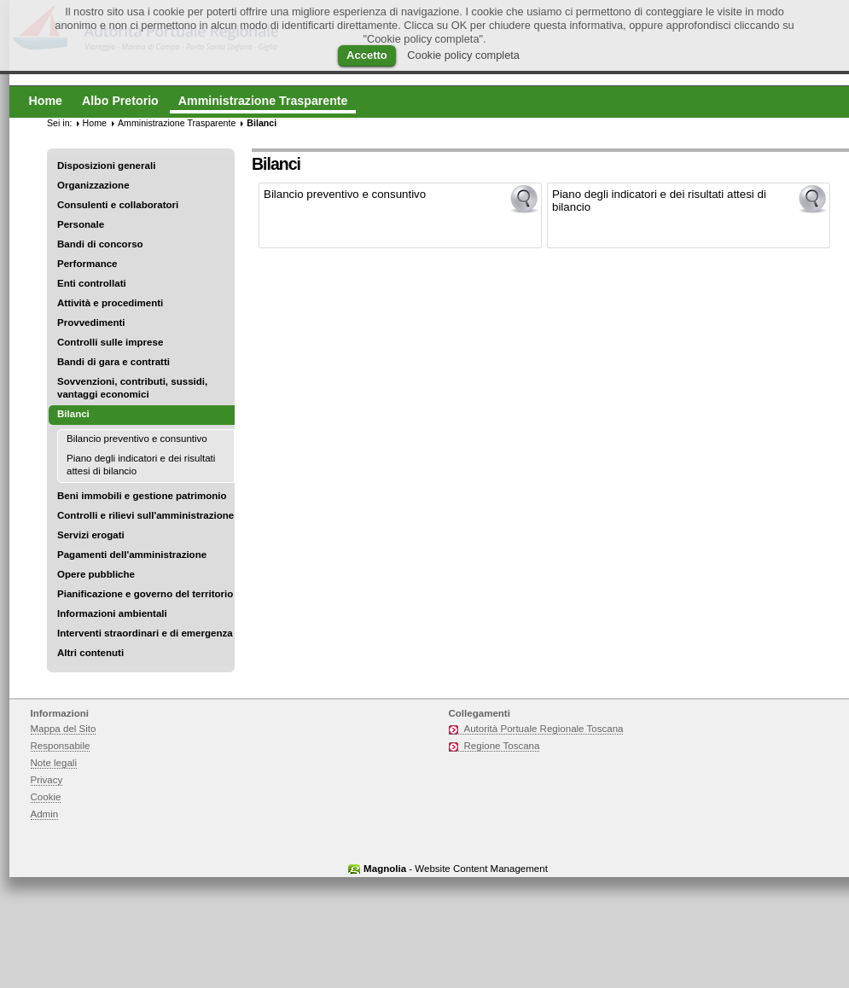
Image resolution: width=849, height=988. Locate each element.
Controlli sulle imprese (110, 342)
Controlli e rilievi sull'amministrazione (145, 515)
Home (95, 123)
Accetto (366, 55)
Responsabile (60, 746)
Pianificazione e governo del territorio (145, 594)
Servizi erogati (91, 535)
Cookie (46, 797)
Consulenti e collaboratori (117, 205)
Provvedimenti (91, 322)
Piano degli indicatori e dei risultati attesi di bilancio (141, 464)
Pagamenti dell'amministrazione (131, 554)
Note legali (54, 763)
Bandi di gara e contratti (113, 362)
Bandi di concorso (100, 244)
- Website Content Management (455, 868)
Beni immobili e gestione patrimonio (142, 496)
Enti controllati (91, 283)
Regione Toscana (502, 746)
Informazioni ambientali (112, 613)
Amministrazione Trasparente (177, 123)
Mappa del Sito (63, 729)
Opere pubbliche (96, 574)
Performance (87, 264)
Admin (45, 814)
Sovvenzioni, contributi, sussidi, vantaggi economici (132, 387)
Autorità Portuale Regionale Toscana (544, 729)
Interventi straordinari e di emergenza (145, 633)
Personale (80, 224)
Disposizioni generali (106, 165)
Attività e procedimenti (110, 303)
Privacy (47, 780)
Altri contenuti (90, 653)
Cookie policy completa (463, 55)
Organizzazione (93, 185)
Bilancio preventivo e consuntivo (137, 438)
